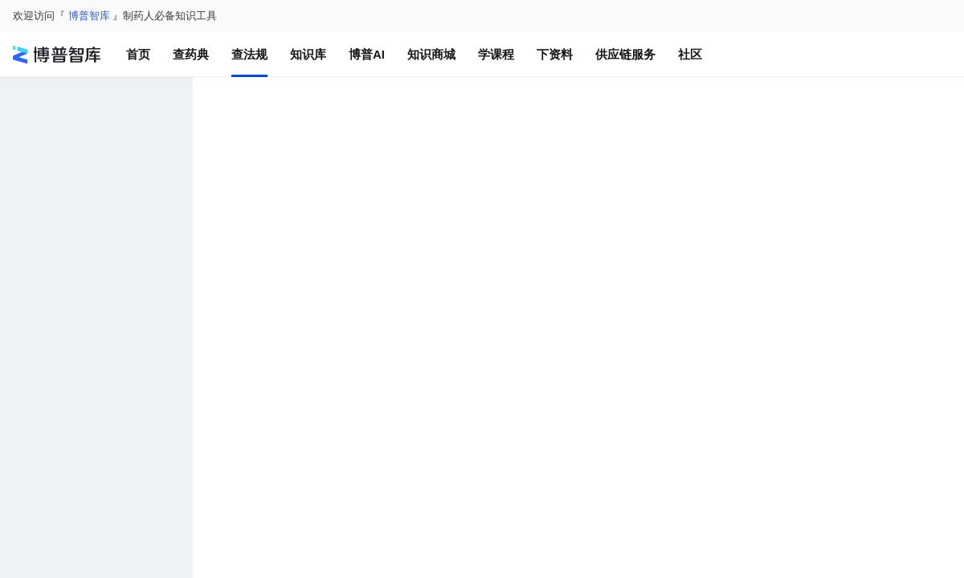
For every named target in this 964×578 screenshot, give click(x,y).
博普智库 (89, 16)
